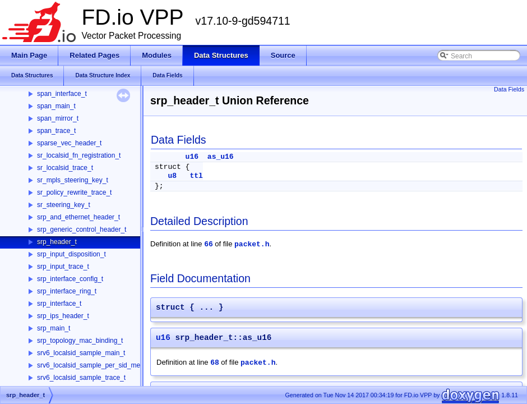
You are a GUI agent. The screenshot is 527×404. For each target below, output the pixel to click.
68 (214, 363)
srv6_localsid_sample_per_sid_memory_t (99, 365)
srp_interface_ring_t (66, 291)
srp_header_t (57, 242)
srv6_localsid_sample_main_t (81, 353)
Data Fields (509, 89)
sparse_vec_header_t (69, 143)
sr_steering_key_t (63, 205)
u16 (192, 157)
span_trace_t (56, 131)
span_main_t (56, 106)
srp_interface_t (59, 303)
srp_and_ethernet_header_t (78, 217)
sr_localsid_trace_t (65, 168)
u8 (172, 176)
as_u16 (220, 157)
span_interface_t (62, 94)
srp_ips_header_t (63, 316)
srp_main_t (53, 328)
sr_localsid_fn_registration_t (79, 155)
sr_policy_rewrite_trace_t (74, 192)
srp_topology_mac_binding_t (80, 341)
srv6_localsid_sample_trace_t (81, 378)
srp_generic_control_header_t (81, 229)
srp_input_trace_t (63, 266)
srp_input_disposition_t (71, 254)
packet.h (251, 244)
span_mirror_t (57, 118)
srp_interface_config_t (70, 279)
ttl (195, 176)
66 (208, 244)
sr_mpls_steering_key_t (72, 180)
